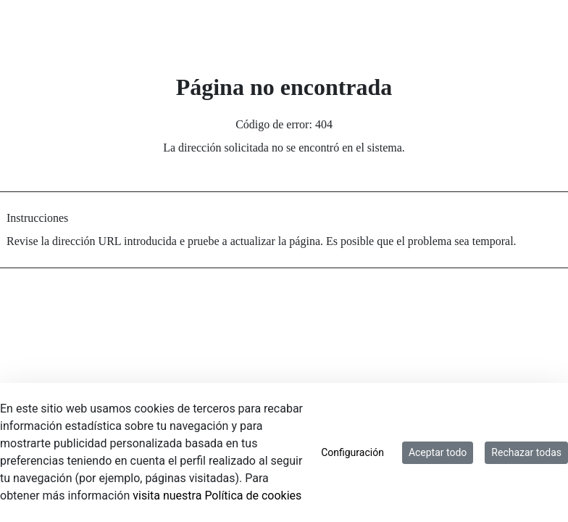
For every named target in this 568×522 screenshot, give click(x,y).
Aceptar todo (438, 452)
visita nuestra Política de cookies (217, 495)
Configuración (352, 452)
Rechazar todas (526, 452)
